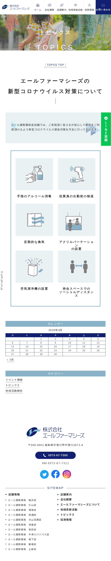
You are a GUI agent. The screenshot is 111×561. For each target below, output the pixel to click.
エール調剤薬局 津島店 (22, 524)
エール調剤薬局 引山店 (22, 505)
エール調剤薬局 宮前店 (22, 529)
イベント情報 (14, 379)
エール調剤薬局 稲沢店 (22, 500)
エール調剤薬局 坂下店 (22, 539)
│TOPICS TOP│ (55, 64)
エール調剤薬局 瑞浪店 (22, 510)
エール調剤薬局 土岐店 (22, 549)
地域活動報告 (14, 390)
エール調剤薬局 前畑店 (22, 514)
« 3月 (10, 359)
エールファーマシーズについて (80, 504)
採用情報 (66, 519)
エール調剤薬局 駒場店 (22, 544)
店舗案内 (66, 494)
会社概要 (66, 499)
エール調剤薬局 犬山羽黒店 (24, 519)
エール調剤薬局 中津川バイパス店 (28, 534)
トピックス (12, 385)
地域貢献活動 (69, 509)
